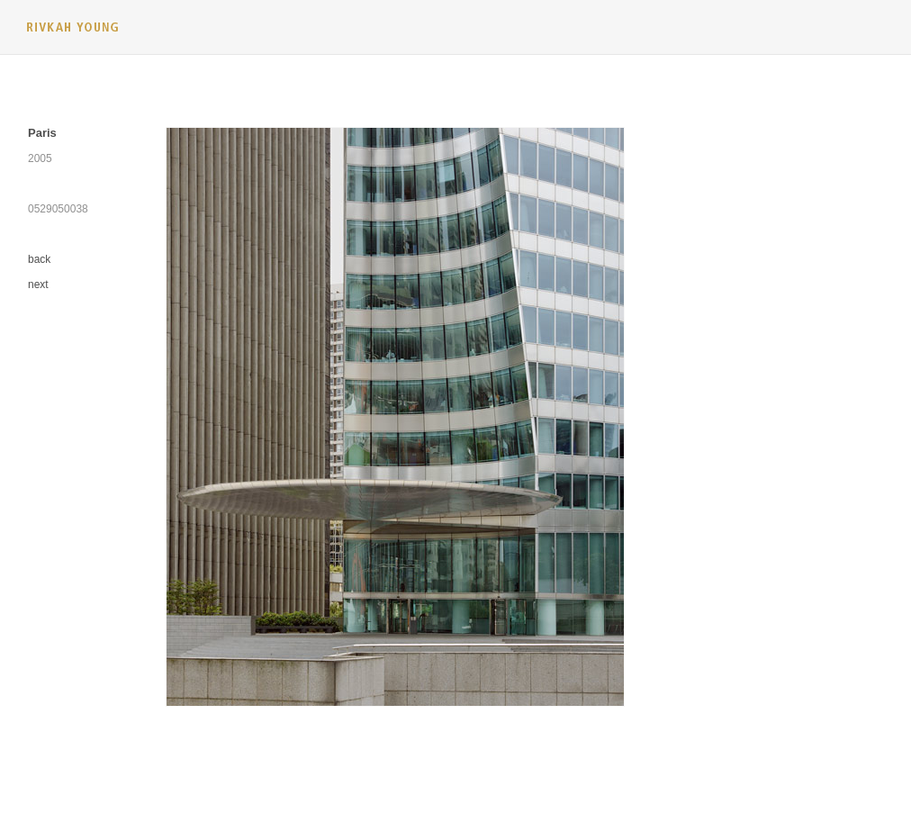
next (38, 284)
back (39, 259)
